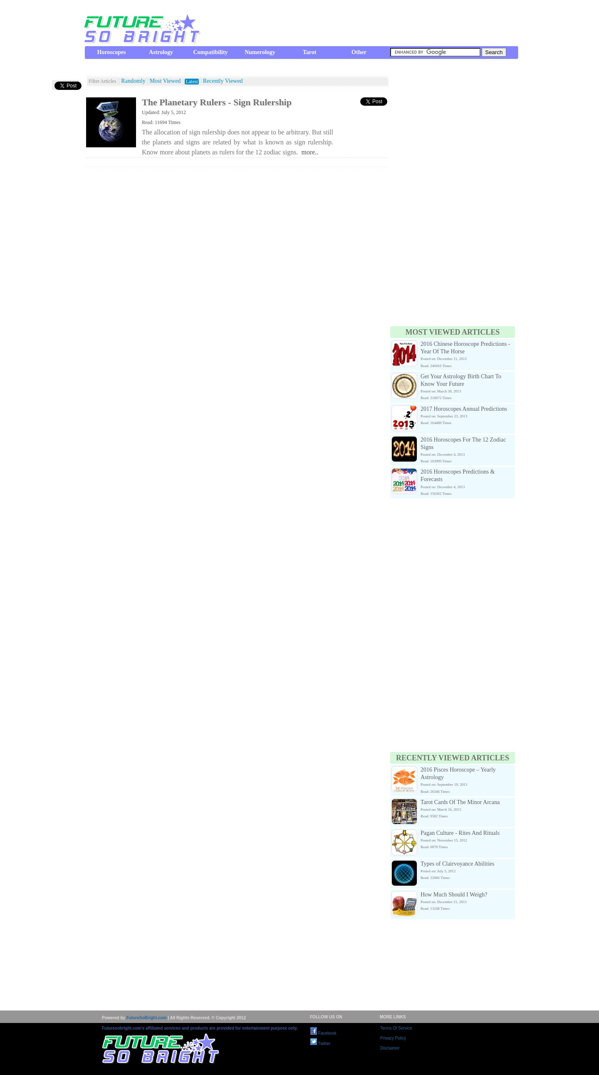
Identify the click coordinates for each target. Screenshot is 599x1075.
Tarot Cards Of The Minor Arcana (460, 802)
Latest (192, 81)
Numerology (260, 52)
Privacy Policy (393, 1038)
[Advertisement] (366, 23)
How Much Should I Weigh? (454, 894)
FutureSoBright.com (146, 1017)
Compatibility (210, 52)
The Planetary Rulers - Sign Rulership (217, 102)
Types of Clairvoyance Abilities (457, 864)
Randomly (133, 81)
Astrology (161, 52)
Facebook (323, 1033)
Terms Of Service (396, 1028)
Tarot (310, 52)
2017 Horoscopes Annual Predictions (464, 409)
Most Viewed (165, 81)
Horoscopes (111, 52)
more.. (309, 152)
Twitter (320, 1043)
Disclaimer (390, 1048)
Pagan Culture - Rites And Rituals (460, 833)
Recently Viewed (223, 81)
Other (358, 52)
